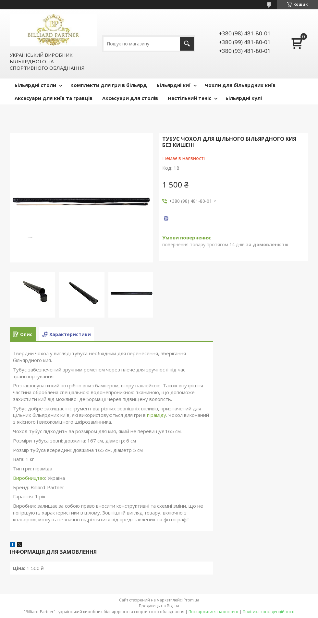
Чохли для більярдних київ (240, 85)
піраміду (156, 415)
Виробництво (29, 478)
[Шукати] (187, 44)
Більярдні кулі (244, 98)
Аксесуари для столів (130, 98)
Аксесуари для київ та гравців (53, 98)
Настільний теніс (189, 98)
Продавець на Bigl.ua (159, 606)
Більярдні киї (173, 85)
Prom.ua (191, 600)
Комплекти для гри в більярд (108, 85)
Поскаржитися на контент (213, 611)
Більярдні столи (35, 85)
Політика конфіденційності (268, 611)
